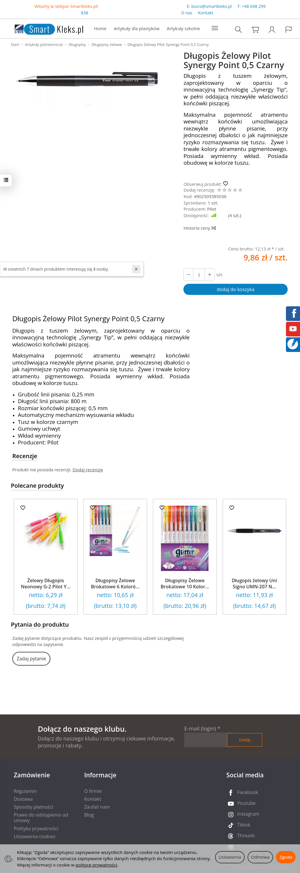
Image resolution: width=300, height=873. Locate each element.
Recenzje (24, 456)
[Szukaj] (238, 29)
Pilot (211, 209)
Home (100, 28)
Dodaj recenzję (88, 469)
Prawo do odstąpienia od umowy (41, 818)
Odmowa (260, 857)
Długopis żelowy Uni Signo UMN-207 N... (254, 583)
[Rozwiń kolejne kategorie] (214, 28)
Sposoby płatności (33, 807)
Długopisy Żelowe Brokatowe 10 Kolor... (185, 583)
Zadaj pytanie (31, 658)
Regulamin (25, 791)
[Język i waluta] (288, 29)
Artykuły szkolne (183, 28)
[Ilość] (199, 274)
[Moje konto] (271, 29)
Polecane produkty (37, 485)
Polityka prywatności (36, 828)
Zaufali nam (97, 807)
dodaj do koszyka (235, 289)
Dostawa (23, 799)
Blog (89, 815)
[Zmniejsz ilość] (209, 274)
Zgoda (285, 857)
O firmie (93, 791)
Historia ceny (199, 228)
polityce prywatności (96, 865)
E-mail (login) (200, 728)
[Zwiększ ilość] (188, 274)
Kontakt (205, 13)
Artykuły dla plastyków (136, 28)
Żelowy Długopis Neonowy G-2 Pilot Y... (45, 583)
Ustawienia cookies (34, 836)
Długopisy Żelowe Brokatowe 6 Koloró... (115, 583)
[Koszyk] (255, 29)
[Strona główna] (43, 27)
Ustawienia (230, 857)
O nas (186, 13)
